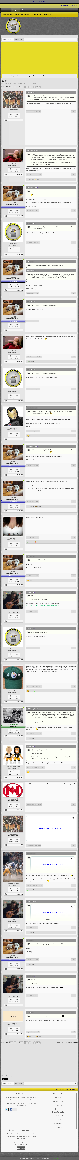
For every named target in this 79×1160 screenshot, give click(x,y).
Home (7, 10)
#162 (74, 537)
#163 (74, 575)
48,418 (11, 732)
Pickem (58, 1109)
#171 (74, 885)
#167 (74, 733)
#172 (74, 927)
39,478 (11, 212)
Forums (15, 10)
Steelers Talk (12, 83)
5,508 (10, 251)
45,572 (11, 618)
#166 (74, 686)
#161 (74, 501)
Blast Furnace (30, 733)
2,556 (10, 656)
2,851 (10, 435)
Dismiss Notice (76, 75)
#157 (74, 356)
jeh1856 (13, 203)
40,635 (11, 117)
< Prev (11, 86)
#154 (74, 242)
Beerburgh (13, 390)
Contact (58, 1127)
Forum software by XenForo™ (17, 1153)
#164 (74, 611)
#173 (74, 959)
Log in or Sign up (38, 1)
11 (34, 86)
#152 (74, 174)
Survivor (58, 1105)
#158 (74, 389)
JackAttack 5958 (13, 883)
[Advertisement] (39, 58)
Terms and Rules (64, 1153)
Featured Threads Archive (21, 14)
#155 (74, 293)
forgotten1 (13, 1023)
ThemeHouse (27, 1155)
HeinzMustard (13, 164)
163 (11, 397)
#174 (74, 995)
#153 (74, 210)
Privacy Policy (73, 1153)
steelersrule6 (13, 109)
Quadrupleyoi (13, 799)
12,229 (11, 1030)
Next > (38, 86)
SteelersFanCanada (13, 767)
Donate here (21, 1148)
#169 (74, 804)
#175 (74, 1032)
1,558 (10, 806)
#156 (74, 321)
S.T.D (13, 610)
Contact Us (73, 5)
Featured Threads (36, 14)
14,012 (11, 171)
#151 (74, 111)
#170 (74, 845)
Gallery (24, 10)
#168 (74, 767)
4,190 (10, 698)
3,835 (10, 545)
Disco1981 (25, 83)
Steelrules (13, 649)
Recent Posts (64, 5)
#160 (74, 465)
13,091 (11, 891)
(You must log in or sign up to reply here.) (66, 1042)
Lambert (13, 538)
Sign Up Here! (55, 1158)
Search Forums (7, 14)
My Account (58, 1116)
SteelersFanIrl (13, 691)
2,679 (10, 774)
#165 (74, 648)
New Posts (58, 1123)
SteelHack (13, 428)
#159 (74, 431)
